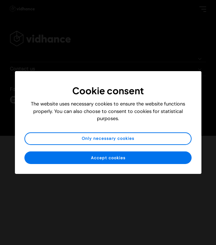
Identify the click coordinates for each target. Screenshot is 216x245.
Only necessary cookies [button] (108, 138)
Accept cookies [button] (108, 158)
